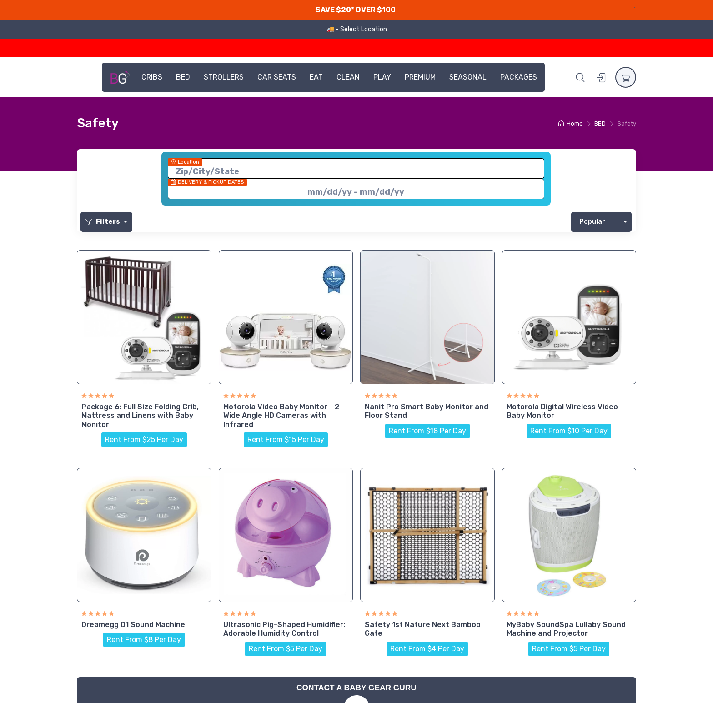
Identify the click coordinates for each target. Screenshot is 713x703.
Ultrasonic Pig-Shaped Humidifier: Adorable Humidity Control (284, 629)
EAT (316, 77)
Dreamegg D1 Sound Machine (133, 624)
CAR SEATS (276, 77)
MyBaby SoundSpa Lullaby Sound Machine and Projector (566, 629)
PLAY (382, 77)
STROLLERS (224, 77)
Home (570, 123)
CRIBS (151, 77)
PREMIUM (420, 77)
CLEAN (348, 77)
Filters (103, 221)
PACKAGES (518, 77)
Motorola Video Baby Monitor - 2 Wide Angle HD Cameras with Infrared (281, 415)
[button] (580, 77)
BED (183, 77)
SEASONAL (468, 77)
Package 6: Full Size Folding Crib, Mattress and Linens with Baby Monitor (140, 415)
